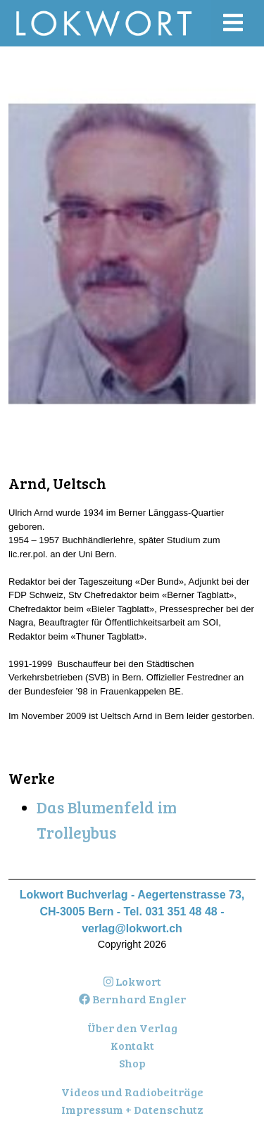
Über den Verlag (132, 1027)
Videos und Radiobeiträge (132, 1091)
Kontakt (132, 1045)
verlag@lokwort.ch (132, 928)
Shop (132, 1062)
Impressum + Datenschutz (132, 1109)
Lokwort (132, 981)
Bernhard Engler (132, 998)
